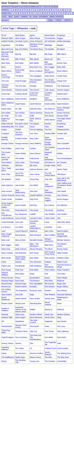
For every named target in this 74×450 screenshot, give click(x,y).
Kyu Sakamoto (21, 214)
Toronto (18, 343)
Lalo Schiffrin (50, 214)
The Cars (5, 81)
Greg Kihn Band (63, 148)
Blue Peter (6, 63)
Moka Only (6, 249)
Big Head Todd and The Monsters (7, 54)
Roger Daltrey (62, 287)
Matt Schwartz (35, 235)
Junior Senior (7, 199)
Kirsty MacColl (21, 210)
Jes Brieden (6, 179)
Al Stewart (61, 35)
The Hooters (6, 162)
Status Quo (19, 314)
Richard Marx (7, 284)
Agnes (32, 35)
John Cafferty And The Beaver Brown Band (64, 185)
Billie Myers (61, 54)
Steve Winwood (36, 317)
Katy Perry (34, 199)
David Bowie (20, 104)
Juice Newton (62, 195)
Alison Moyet (35, 38)
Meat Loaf (5, 240)
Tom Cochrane (21, 337)
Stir (3, 321)
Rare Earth (19, 281)
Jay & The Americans (19, 174)
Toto (31, 343)
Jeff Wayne (61, 174)
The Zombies (50, 361)
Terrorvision (34, 326)
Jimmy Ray (34, 179)
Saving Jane (50, 298)
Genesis (60, 138)
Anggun (60, 38)
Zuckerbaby (61, 361)
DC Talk (18, 109)
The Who (48, 357)
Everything (61, 124)
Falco (47, 127)
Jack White (19, 169)
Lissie (47, 222)
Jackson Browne (36, 169)
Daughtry (33, 99)
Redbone (60, 281)
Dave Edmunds (48, 99)
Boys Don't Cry (36, 67)
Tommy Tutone (7, 343)
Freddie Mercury (5, 138)
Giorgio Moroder (48, 143)
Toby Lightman (63, 331)
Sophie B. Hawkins (5, 309)
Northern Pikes (63, 258)
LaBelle (33, 214)
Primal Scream (7, 278)
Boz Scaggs (49, 67)
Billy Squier (34, 59)
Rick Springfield (36, 284)
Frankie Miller (50, 133)
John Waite (61, 191)
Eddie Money (50, 120)
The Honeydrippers (64, 158)
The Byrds (19, 76)
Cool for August (63, 90)
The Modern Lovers (62, 245)
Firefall (18, 130)
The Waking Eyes (64, 353)
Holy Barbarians (49, 158)
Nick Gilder (34, 258)
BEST (11, 17)
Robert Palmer (21, 287)
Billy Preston (20, 59)
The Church (34, 90)
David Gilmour (35, 104)
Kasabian (19, 199)
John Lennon (7, 191)
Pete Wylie (34, 270)
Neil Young (34, 253)
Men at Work (20, 240)
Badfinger (48, 45)
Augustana (6, 45)
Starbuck (60, 309)
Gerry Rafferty (35, 143)
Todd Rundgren (8, 337)
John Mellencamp (20, 191)
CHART (16, 17)
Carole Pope (62, 76)
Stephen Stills (7, 317)
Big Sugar (48, 54)
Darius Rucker (21, 99)
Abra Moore (20, 35)
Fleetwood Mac (63, 130)
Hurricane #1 (50, 162)
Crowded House (48, 94)
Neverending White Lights (20, 258)
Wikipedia (22, 28)
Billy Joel (5, 59)
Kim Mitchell (62, 205)
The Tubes (19, 348)
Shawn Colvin (7, 303)
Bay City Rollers (21, 49)
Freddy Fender (21, 138)
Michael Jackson (63, 240)
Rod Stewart (50, 287)
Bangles (60, 45)
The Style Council (33, 321)
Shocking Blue (35, 303)
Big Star (33, 54)
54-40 (4, 35)
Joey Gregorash (49, 185)
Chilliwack (49, 86)
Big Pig (18, 54)
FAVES (35, 17)
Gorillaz (33, 148)
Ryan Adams (7, 294)
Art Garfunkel (50, 41)
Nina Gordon (50, 258)
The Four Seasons (19, 133)
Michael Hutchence (49, 240)
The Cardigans (36, 76)
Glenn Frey (19, 148)
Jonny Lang (19, 195)
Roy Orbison (62, 291)
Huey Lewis (19, 162)
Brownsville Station (19, 71)
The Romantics (21, 291)
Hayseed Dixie (48, 153)
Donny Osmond (63, 113)
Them (47, 326)
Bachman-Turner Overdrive (36, 45)
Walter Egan (20, 357)
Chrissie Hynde (21, 90)
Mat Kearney (20, 235)
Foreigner (5, 133)
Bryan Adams (62, 71)
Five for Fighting (36, 130)
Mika (17, 245)
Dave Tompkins (10, 3)
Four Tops (34, 133)
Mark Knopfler (62, 231)
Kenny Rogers (62, 199)
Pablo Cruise (62, 262)
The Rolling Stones (6, 290)
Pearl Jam (19, 270)
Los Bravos (6, 227)
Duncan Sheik (62, 116)
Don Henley (20, 113)
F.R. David (19, 127)
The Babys (19, 45)
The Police (61, 274)
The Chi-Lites (20, 86)
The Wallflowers (8, 357)
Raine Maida (62, 278)
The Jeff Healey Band (50, 174)
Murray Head (62, 249)
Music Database (30, 3)
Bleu (59, 59)
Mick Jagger (6, 245)
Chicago (33, 86)
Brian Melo (61, 67)
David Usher (6, 109)
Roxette (48, 291)
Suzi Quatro (61, 321)
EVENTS (60, 17)
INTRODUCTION (8, 7)
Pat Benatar (20, 266)
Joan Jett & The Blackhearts (63, 179)
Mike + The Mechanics (34, 245)
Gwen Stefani (20, 153)
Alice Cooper (20, 38)
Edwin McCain (7, 124)
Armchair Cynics (21, 41)
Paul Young (6, 270)
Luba (59, 227)
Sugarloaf (48, 321)
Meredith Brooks (36, 240)
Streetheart (19, 321)
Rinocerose (6, 287)
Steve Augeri (20, 317)
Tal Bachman (7, 326)
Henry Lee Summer (6, 158)
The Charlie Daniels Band (50, 81)
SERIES (52, 17)
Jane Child (6, 174)
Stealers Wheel (36, 314)
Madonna (33, 231)
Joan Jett (48, 179)
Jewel (17, 179)
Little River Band (63, 222)
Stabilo (32, 309)
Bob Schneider (49, 63)
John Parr (34, 191)
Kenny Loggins (48, 199)
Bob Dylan (19, 63)
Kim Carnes (49, 205)
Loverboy (48, 227)
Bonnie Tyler (62, 63)
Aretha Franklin (8, 41)
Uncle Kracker (62, 348)
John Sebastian (49, 191)
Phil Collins (19, 274)
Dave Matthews (63, 99)
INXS (59, 165)
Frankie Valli (62, 133)
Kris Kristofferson (7, 214)
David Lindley (50, 104)
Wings (4, 361)
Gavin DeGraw (48, 138)
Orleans (18, 262)
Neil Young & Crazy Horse (50, 253)
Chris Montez (7, 90)
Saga (32, 294)
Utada (4, 353)
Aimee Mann (50, 35)
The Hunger (34, 162)
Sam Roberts (50, 294)
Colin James (50, 90)
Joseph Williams (36, 195)
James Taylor (62, 169)
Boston (18, 67)
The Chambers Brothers (36, 81)
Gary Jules (34, 138)
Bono (4, 67)
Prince (17, 278)
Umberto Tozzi (50, 348)
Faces (32, 127)
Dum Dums (49, 116)
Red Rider (49, 281)
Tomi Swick (61, 337)
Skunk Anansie (48, 303)
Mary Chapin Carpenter (7, 235)
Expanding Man (8, 127)
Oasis (4, 262)
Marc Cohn (49, 231)
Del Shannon (50, 109)
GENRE (32, 7)
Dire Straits (6, 113)
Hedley (60, 153)
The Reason (35, 281)
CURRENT (24, 17)
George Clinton (8, 143)
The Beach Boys (36, 49)
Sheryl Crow (20, 303)
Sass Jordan (35, 298)
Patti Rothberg (35, 266)
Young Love (34, 361)
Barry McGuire (7, 49)
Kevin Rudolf (20, 205)
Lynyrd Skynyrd (21, 231)
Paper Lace (6, 266)
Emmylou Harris (21, 124)
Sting (59, 317)
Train (59, 343)
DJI (30, 17)
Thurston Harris (21, 331)
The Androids (50, 38)
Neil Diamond (20, 253)
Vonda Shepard (48, 353)
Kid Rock (33, 205)
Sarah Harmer (21, 298)
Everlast (48, 124)
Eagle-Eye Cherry (6, 120)
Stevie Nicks (50, 317)
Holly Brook (34, 158)
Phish (32, 274)
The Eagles (19, 120)
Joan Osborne (7, 185)
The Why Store (63, 357)
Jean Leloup (35, 174)
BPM (56, 7)
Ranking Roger (7, 281)
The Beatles (49, 49)
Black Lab (48, 59)
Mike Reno (49, 245)
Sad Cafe (19, 294)
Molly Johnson (21, 249)
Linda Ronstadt (8, 222)
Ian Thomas (61, 162)
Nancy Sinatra (7, 253)
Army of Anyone (36, 41)
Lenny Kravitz (20, 218)
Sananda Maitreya (64, 294)
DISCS (17, 7)
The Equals (34, 124)
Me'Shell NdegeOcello (62, 235)
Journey (48, 195)
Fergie (4, 130)
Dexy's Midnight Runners (63, 109)
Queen (47, 278)
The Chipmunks (63, 86)
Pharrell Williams (5, 274)
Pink (46, 274)
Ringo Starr (61, 284)
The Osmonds (35, 262)
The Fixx (48, 130)
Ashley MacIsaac (64, 41)
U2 (31, 348)
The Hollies (19, 158)
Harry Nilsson (35, 153)
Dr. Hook (5, 116)
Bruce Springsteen (49, 71)
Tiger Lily (33, 331)
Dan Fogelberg (7, 99)
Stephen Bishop (63, 314)
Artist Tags (8, 28)
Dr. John (18, 116)
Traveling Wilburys (5, 348)
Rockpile (33, 287)
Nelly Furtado (62, 253)
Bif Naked (61, 49)
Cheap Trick (62, 81)
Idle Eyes (19, 165)
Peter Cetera (50, 270)
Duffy (32, 116)
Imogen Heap (50, 165)
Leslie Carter (50, 218)
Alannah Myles (7, 38)
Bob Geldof (34, 63)
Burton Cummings (6, 76)
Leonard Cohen (36, 218)
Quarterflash (35, 278)
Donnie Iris (49, 113)
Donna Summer (36, 113)
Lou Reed (19, 227)
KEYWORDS (43, 17)
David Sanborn (63, 104)
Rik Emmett (49, 284)
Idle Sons (33, 165)
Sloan (59, 303)
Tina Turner (49, 331)
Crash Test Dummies (34, 94)
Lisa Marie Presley (34, 222)
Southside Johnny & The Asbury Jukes (20, 309)
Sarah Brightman (6, 298)
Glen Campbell (63, 143)
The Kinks (5, 210)
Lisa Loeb (19, 222)
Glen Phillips (7, 148)
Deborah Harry (36, 109)
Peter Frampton (63, 270)
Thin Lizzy (61, 326)
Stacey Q (48, 309)
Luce (3, 231)
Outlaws (48, 262)
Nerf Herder (6, 258)
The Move (49, 249)
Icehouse (5, 165)
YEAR (50, 7)
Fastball (60, 127)
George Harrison (22, 143)
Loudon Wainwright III (35, 227)
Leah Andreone (8, 218)
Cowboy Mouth (21, 94)
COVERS (25, 7)
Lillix (58, 218)
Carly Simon (49, 76)
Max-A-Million (50, 235)
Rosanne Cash (36, 291)
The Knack (34, 210)
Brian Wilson (7, 71)
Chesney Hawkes (5, 86)
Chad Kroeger (20, 81)
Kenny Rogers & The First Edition (7, 205)
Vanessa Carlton (36, 353)
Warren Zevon (35, 357)
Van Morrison (20, 353)
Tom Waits (49, 337)
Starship (5, 314)
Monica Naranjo (36, 249)
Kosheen (60, 210)
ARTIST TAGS (42, 7)
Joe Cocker (19, 185)
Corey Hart (6, 94)
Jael (46, 169)
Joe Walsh (34, 185)
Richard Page (20, 284)
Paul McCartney (49, 266)
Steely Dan (49, 314)
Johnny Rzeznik (8, 195)
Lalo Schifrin (62, 214)
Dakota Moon (62, 94)
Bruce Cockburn (36, 71)
